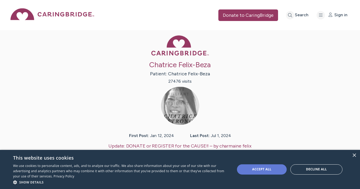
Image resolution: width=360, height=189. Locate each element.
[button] (120, 182)
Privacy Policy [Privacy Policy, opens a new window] (64, 176)
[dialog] (180, 169)
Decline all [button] (316, 169)
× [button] (354, 156)
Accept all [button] (262, 169)
